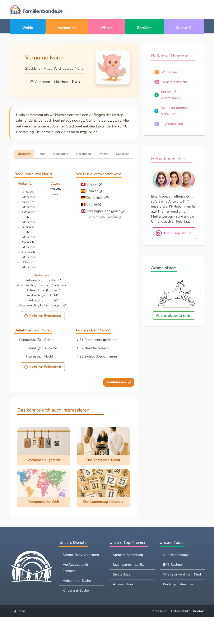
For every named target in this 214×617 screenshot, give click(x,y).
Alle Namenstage (176, 555)
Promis (103, 154)
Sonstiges (122, 154)
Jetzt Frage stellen (174, 233)
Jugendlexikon (172, 124)
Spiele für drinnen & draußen (174, 111)
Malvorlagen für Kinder (173, 316)
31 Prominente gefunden (98, 339)
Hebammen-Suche (77, 580)
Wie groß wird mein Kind (182, 574)
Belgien (92, 204)
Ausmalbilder (123, 584)
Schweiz (92, 184)
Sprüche (144, 27)
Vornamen (67, 27)
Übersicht (24, 154)
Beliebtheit (83, 154)
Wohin (27, 27)
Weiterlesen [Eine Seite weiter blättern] (119, 382)
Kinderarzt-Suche (76, 590)
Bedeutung (60, 154)
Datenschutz (180, 611)
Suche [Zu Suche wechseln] (184, 27)
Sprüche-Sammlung (128, 555)
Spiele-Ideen (122, 574)
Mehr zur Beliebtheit (42, 366)
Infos (42, 154)
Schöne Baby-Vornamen (81, 555)
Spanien (92, 191)
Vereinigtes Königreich (103, 211)
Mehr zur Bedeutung (42, 315)
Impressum (159, 611)
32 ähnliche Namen (94, 348)
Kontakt (199, 611)
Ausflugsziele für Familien (75, 567)
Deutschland (95, 197)
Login (19, 611)
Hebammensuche (175, 82)
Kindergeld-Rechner (178, 584)
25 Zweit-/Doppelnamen (98, 356)
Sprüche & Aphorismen (170, 94)
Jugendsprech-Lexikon (129, 564)
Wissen (106, 27)
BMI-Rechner (173, 564)
